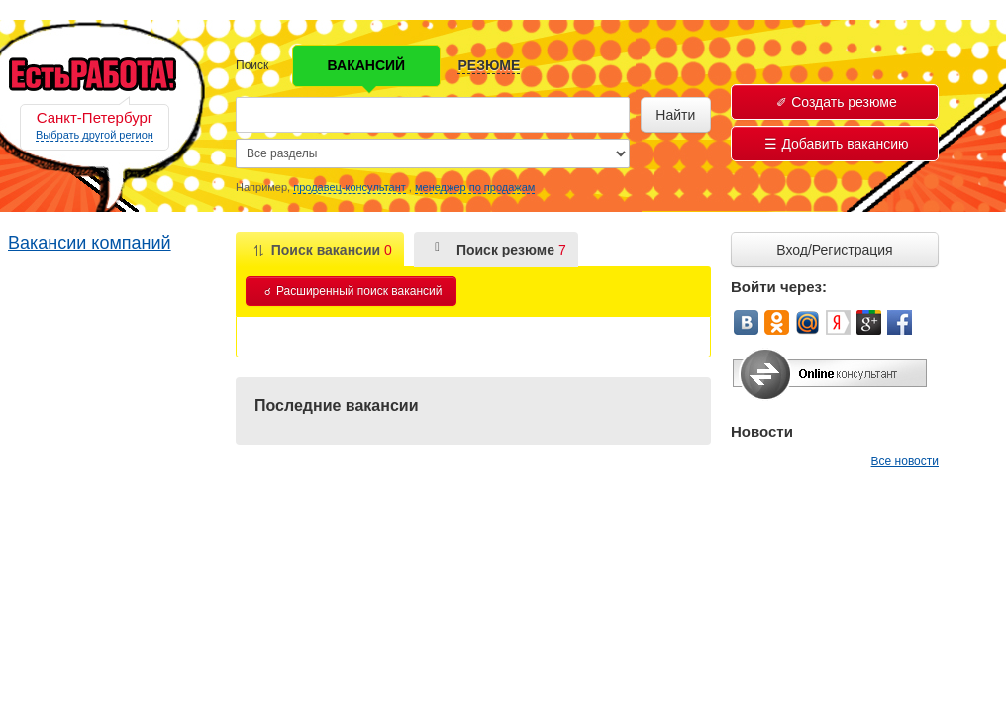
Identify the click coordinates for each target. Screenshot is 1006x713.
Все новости (905, 461)
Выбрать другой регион (94, 135)
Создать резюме (836, 102)
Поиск (252, 65)
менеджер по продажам (475, 187)
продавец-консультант (349, 187)
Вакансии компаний (89, 243)
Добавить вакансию (836, 144)
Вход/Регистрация (834, 249)
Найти (675, 115)
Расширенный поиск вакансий (353, 291)
